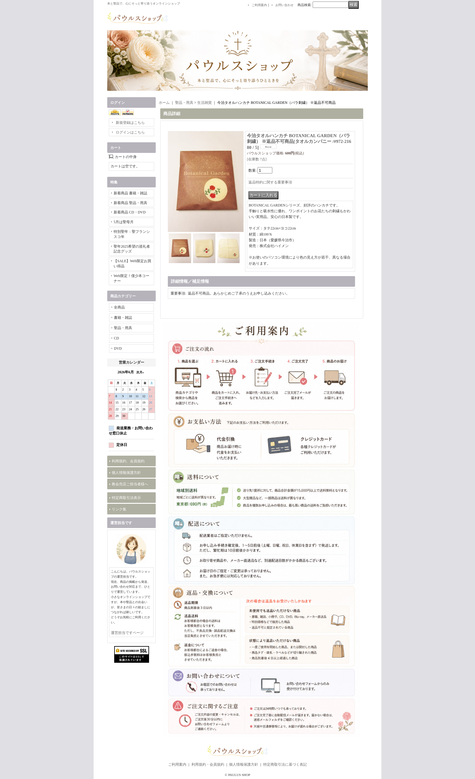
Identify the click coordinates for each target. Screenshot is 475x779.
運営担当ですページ (127, 633)
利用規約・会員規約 (207, 764)
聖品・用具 (123, 328)
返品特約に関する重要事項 (270, 182)
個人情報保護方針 (126, 472)
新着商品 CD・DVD (130, 212)
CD (116, 338)
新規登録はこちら (130, 122)
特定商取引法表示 (126, 498)
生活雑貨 (204, 103)
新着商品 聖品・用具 (130, 203)
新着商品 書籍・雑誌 (130, 193)
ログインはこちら (130, 132)
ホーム (164, 103)
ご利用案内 (259, 5)
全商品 (119, 307)
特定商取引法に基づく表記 (285, 764)
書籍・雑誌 (123, 317)
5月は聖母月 (124, 222)
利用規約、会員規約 (128, 461)
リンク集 (119, 509)
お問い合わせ (284, 5)
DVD (118, 348)
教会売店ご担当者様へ (130, 484)
